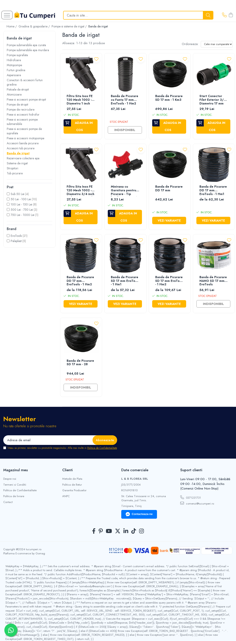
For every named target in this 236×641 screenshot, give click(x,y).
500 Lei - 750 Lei (22, 209)
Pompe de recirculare (20, 109)
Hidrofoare (14, 60)
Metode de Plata (72, 479)
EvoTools (16, 236)
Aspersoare (14, 75)
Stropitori (12, 168)
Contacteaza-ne (139, 514)
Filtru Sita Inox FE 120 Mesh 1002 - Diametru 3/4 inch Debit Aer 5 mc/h (80, 190)
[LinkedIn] (125, 531)
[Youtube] (109, 531)
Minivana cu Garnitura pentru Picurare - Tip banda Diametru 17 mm (125, 190)
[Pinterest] (101, 531)
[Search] (138, 15)
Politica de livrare (13, 496)
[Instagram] (141, 531)
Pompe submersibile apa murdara (28, 50)
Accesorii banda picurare (23, 143)
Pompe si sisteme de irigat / (70, 26)
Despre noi (9, 479)
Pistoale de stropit (18, 89)
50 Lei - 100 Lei (21, 199)
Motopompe (14, 65)
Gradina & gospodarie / (35, 26)
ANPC (66, 496)
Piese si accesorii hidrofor (23, 114)
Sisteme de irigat (17, 163)
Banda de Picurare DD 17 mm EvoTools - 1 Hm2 (80, 281)
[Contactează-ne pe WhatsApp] (10, 630)
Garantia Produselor (74, 490)
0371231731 (190, 497)
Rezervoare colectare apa (23, 158)
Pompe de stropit (17, 104)
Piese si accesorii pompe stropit (26, 99)
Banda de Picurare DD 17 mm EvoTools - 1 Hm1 (213, 190)
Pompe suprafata (17, 55)
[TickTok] (133, 531)
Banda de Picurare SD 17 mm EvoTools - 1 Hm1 (125, 281)
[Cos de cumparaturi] (231, 15)
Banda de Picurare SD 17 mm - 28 (80, 363)
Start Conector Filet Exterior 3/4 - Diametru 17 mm (213, 100)
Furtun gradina (16, 70)
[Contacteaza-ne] (224, 15)
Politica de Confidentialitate (102, 448)
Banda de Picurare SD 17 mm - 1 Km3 (169, 98)
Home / (12, 26)
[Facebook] (94, 531)
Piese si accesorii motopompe (25, 138)
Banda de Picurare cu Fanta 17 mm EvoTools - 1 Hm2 (124, 100)
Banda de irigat (18, 153)
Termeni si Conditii (14, 485)
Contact (8, 502)
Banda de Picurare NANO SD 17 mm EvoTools (213, 281)
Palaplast (16, 241)
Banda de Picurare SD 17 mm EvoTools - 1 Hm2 (169, 281)
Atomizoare (14, 94)
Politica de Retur (72, 485)
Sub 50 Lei (17, 194)
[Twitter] (117, 531)
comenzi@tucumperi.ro (197, 503)
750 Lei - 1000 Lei (22, 215)
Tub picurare (15, 173)
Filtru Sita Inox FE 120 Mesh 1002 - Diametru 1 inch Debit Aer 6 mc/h (80, 100)
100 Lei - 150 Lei (21, 204)
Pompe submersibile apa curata (26, 45)
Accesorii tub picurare (20, 148)
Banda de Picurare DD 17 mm (169, 188)
